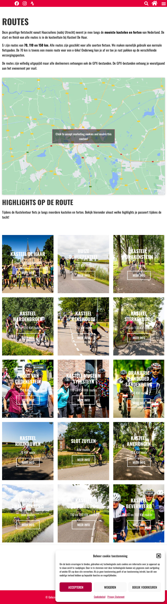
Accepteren (75, 587)
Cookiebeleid (99, 596)
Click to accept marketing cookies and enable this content (84, 136)
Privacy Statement (116, 596)
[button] (159, 556)
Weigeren (110, 587)
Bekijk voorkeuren (144, 587)
